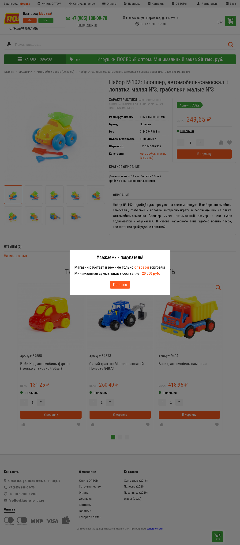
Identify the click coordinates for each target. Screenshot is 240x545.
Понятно (120, 284)
